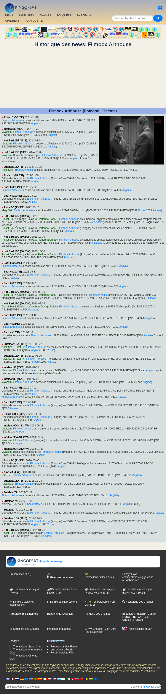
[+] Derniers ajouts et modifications (22, 603)
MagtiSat (7, 210)
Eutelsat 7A (10, 492)
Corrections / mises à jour (99, 575)
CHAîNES (45, 15)
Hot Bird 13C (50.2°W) (16, 216)
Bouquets (127, 613)
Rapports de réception (60, 613)
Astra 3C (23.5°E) (13, 207)
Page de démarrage (34, 561)
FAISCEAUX (84, 15)
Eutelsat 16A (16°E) (15, 166)
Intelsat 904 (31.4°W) (16, 425)
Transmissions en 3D (137, 628)
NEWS (9, 15)
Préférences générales (60, 576)
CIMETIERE (12, 20)
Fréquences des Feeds (64, 646)
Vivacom (7, 131)
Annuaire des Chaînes (97, 613)
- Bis (145, 616)
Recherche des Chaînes (137, 601)
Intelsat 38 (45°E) (13, 128)
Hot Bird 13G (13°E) (15, 152)
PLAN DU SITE (34, 20)
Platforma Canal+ (48, 219)
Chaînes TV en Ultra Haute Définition (100, 630)
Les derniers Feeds (62, 649)
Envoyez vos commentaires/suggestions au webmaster (137, 577)
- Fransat (136, 619)
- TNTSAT (136, 616)
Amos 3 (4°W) (11, 472)
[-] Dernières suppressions (62, 601)
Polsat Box (8, 219)
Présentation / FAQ (20, 574)
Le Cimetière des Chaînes (25, 628)
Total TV (20, 347)
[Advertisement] (83, 77)
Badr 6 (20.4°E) (12, 187)
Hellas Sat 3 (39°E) (14, 413)
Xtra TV (6, 475)
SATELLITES (26, 15)
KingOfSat (148, 686)
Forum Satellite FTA (62, 652)
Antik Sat (7, 169)
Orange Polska (25, 219)
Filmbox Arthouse (12, 120)
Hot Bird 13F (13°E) (15, 140)
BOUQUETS (64, 15)
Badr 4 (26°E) (11, 323)
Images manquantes (59, 628)
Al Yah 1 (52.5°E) (13, 117)
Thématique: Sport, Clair (27, 646)
